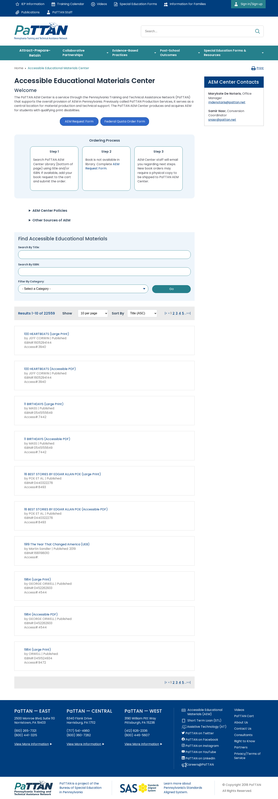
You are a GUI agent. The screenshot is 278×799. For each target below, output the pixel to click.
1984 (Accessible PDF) (41, 614)
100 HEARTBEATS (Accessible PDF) (50, 369)
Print (257, 68)
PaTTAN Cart (244, 716)
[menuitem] (36, 53)
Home (18, 68)
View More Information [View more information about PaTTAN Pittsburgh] (142, 744)
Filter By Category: (31, 281)
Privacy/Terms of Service (247, 756)
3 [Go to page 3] (177, 313)
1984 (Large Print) (37, 579)
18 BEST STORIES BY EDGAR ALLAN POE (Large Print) (62, 474)
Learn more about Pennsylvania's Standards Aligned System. (183, 787)
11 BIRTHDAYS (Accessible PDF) (47, 439)
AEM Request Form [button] (79, 121)
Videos (239, 710)
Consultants (243, 735)
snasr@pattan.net (222, 119)
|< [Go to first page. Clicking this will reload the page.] (166, 313)
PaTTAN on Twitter (198, 733)
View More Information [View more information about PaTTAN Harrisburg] (84, 744)
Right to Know (244, 741)
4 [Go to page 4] (180, 313)
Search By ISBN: (29, 264)
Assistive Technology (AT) (204, 727)
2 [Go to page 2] (174, 313)
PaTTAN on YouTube (199, 752)
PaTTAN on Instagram (200, 746)
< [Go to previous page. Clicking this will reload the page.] (169, 313)
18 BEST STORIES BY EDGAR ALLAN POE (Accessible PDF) (66, 509)
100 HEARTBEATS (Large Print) (46, 334)
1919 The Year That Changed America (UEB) (57, 544)
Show (67, 313)
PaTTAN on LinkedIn (198, 758)
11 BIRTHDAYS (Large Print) (44, 404)
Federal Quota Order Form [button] (124, 121)
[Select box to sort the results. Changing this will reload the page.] (142, 313)
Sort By (118, 313)
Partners (240, 747)
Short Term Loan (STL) (201, 720)
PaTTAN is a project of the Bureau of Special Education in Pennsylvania (80, 787)
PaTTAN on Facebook (200, 740)
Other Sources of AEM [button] (51, 220)
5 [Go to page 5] (183, 313)
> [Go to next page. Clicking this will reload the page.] (187, 313)
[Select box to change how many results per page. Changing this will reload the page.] (93, 313)
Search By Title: (29, 247)
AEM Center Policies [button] (49, 210)
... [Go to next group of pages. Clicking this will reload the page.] (185, 313)
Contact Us (242, 729)
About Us (241, 722)
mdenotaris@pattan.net (226, 102)
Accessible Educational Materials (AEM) (202, 712)
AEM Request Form (102, 166)
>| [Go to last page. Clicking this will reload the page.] (189, 313)
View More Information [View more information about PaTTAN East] (31, 744)
